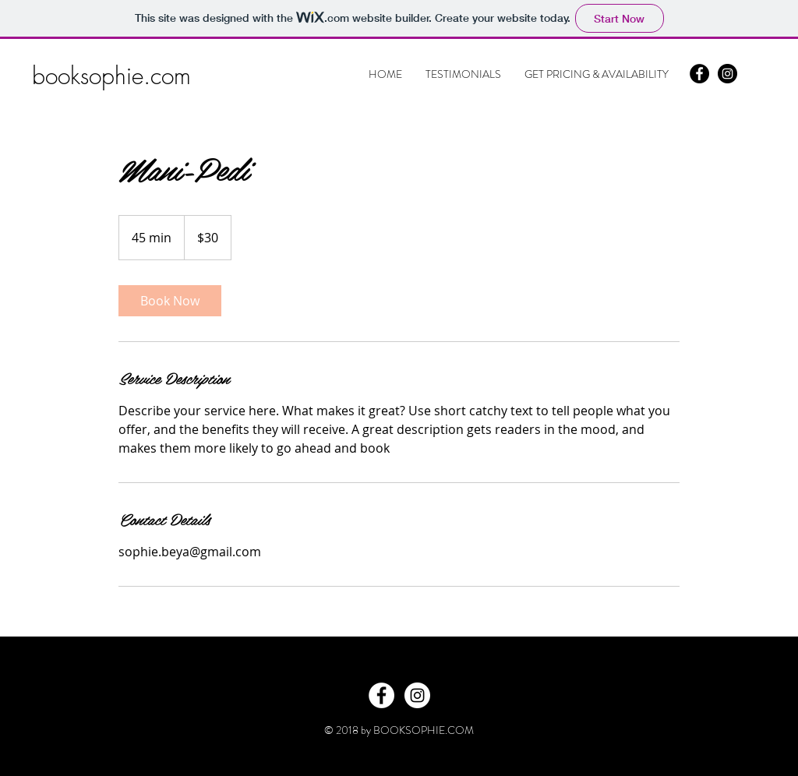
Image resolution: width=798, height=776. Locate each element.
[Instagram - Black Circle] (727, 73)
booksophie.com (111, 75)
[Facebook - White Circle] (381, 695)
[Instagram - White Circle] (417, 695)
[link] (169, 300)
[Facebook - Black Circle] (699, 73)
